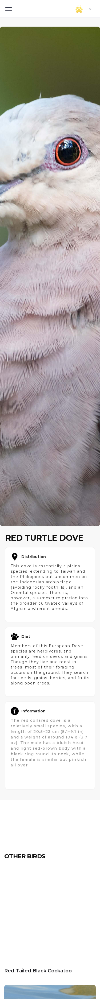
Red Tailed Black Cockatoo (38, 971)
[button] (70, 8)
